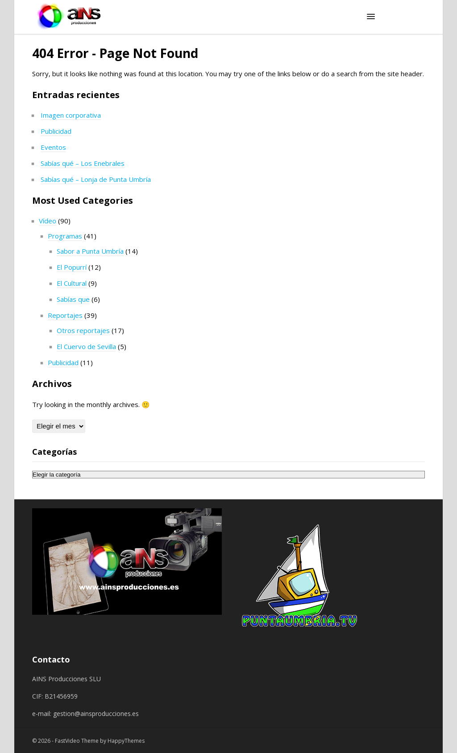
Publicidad (56, 131)
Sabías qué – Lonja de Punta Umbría (96, 179)
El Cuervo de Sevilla (86, 346)
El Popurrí (72, 267)
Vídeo (47, 220)
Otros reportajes (83, 330)
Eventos (53, 147)
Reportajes (65, 315)
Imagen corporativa (71, 115)
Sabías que (73, 299)
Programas (65, 235)
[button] (371, 17)
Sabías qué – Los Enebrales (83, 163)
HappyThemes (126, 741)
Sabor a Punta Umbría (90, 251)
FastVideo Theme (77, 741)
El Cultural (72, 283)
